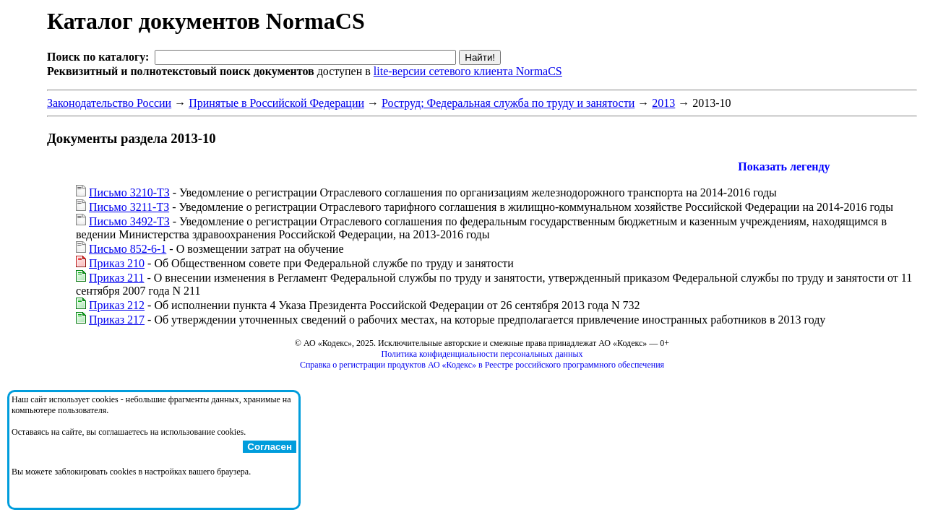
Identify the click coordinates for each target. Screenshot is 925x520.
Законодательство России (109, 103)
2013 (663, 103)
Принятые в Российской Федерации (276, 103)
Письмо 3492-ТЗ (129, 221)
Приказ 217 (117, 319)
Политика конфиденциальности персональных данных (482, 354)
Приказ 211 (116, 278)
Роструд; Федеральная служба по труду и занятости (508, 103)
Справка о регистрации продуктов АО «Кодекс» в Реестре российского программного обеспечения (482, 365)
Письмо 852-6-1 (127, 249)
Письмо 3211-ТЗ (129, 207)
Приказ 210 (117, 263)
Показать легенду (784, 166)
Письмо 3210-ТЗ (129, 192)
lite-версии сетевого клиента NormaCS (468, 71)
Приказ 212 (117, 305)
